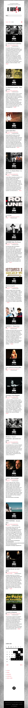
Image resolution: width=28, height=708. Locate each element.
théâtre (7, 328)
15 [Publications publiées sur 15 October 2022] (19, 654)
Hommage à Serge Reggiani (13, 395)
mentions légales (15, 704)
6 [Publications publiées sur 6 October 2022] (14, 652)
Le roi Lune (9, 215)
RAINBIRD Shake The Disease (13, 242)
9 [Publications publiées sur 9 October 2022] (21, 652)
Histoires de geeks (10, 286)
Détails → (7, 63)
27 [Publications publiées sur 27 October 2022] (14, 659)
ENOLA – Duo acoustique (12, 478)
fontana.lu (15, 706)
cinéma (11, 613)
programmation (15, 90)
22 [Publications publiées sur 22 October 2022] (19, 656)
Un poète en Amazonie (11, 612)
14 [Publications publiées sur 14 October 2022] (16, 654)
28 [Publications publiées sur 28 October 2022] (16, 659)
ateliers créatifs (9, 678)
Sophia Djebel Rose (11, 130)
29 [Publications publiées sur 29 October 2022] (19, 659)
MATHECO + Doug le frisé (12, 326)
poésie (11, 90)
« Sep (7, 664)
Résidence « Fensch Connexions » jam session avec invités (13, 438)
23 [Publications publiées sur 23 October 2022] (21, 656)
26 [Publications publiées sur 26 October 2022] (11, 659)
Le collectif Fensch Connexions (13, 43)
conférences (9, 676)
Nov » (21, 664)
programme (8, 46)
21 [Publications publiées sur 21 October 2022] (16, 656)
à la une (8, 90)
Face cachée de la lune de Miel (13, 367)
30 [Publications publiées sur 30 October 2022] (21, 659)
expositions (9, 674)
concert (11, 132)
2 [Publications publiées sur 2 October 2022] (21, 649)
